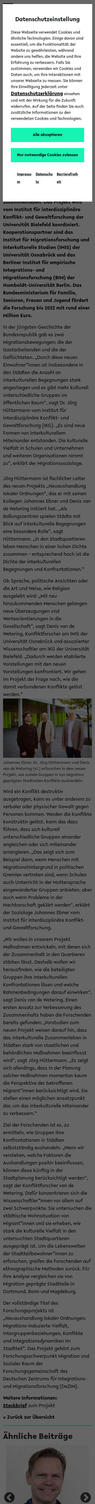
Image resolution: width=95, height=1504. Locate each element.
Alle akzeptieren (47, 135)
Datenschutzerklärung (37, 93)
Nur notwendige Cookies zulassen (47, 155)
